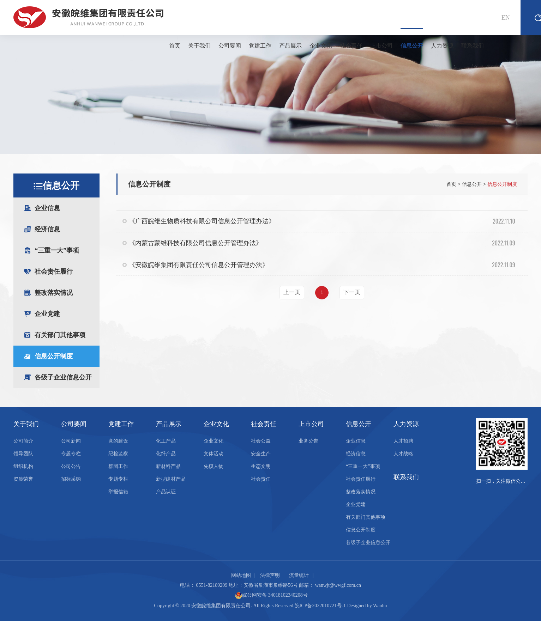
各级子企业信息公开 (63, 377)
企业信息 (67, 208)
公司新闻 (71, 441)
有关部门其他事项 (60, 335)
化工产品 (166, 441)
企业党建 (47, 313)
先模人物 (213, 466)
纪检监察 (118, 453)
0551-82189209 (212, 585)
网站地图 (241, 575)
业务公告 (308, 441)
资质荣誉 (23, 479)
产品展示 (290, 46)
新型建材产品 (171, 479)
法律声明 (270, 575)
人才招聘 (403, 441)
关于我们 (199, 46)
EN (505, 17)
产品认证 (166, 491)
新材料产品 (168, 466)
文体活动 (213, 453)
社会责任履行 (54, 271)
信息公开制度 (54, 356)
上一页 (291, 292)
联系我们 (472, 46)
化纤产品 (166, 453)
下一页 (351, 292)
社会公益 (261, 441)
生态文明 (261, 466)
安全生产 (261, 453)
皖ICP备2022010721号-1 (320, 605)
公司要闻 (229, 46)
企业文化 (320, 46)
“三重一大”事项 (67, 250)
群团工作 (118, 466)
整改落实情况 (67, 292)
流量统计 (299, 575)
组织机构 (23, 466)
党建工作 (260, 46)
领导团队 (23, 453)
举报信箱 (118, 491)
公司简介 (23, 441)
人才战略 (403, 453)
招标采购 (71, 479)
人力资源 (442, 46)
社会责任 (351, 46)
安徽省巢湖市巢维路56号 (271, 585)
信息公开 (412, 38)
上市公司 (381, 46)
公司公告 (71, 466)
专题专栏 (71, 453)
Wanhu (380, 605)
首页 (174, 46)
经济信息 (67, 229)
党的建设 (118, 441)
